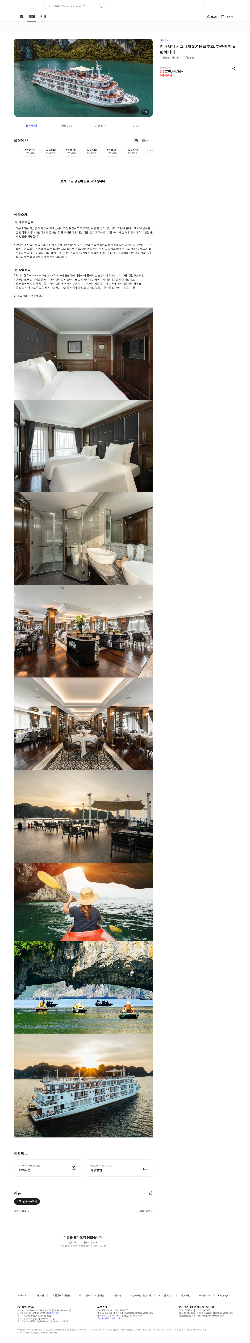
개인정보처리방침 (61, 1295)
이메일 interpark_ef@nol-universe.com (215, 1313)
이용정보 (101, 125)
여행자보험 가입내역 (140, 1295)
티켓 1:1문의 (116, 1318)
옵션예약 (31, 125)
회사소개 (21, 1295)
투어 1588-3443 (104, 1310)
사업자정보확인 (53, 1313)
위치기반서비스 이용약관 (91, 1295)
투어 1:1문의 (103, 1318)
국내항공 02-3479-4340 (132, 1316)
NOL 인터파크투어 (27, 1201)
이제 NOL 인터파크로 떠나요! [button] (67, 6)
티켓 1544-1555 (121, 1310)
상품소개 (66, 125)
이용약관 (39, 1295)
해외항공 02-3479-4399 (108, 1316)
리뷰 (135, 125)
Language (223, 1295)
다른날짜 (144, 140)
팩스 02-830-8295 (187, 1313)
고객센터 (203, 1295)
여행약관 (117, 1295)
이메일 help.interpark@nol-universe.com (134, 1313)
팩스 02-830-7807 (105, 1313)
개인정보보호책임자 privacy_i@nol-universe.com (201, 1316)
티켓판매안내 (166, 1295)
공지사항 (185, 1295)
